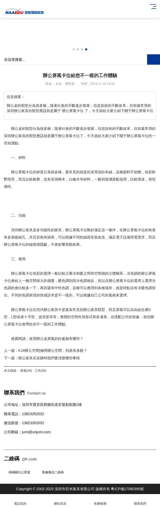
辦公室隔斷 (100, 441)
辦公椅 (20, 441)
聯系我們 (140, 500)
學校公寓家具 (62, 441)
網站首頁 (60, 500)
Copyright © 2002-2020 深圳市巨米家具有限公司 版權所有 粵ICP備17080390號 (80, 489)
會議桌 (31, 441)
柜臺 (47, 441)
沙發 (40, 441)
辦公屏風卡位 (69, 136)
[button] (74, 49)
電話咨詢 (20, 500)
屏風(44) (26, 370)
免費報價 (100, 500)
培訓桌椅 (116, 441)
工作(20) (40, 370)
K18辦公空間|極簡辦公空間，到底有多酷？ (52, 350)
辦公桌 (9, 441)
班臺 (87, 441)
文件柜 (78, 441)
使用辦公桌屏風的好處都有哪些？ (56, 339)
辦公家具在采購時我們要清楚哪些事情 (49, 358)
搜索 (153, 59)
